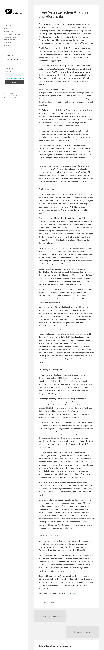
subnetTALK (8, 31)
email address (9, 71)
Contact (7, 43)
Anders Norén (15, 98)
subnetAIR (8, 28)
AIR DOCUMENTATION (12, 34)
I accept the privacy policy (15, 78)
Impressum (9, 56)
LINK (73, 593)
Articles (53, 602)
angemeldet (51, 639)
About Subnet (9, 40)
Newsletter (9, 45)
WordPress (16, 96)
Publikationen (10, 37)
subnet (11, 94)
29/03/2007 (43, 602)
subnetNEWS (9, 26)
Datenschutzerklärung (13, 59)
